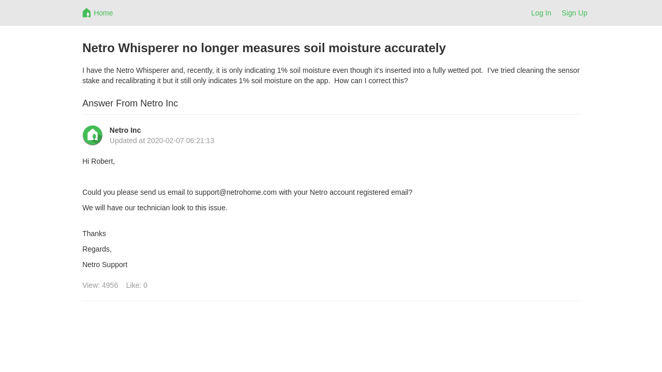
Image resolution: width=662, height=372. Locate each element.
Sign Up (575, 13)
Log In (541, 13)
